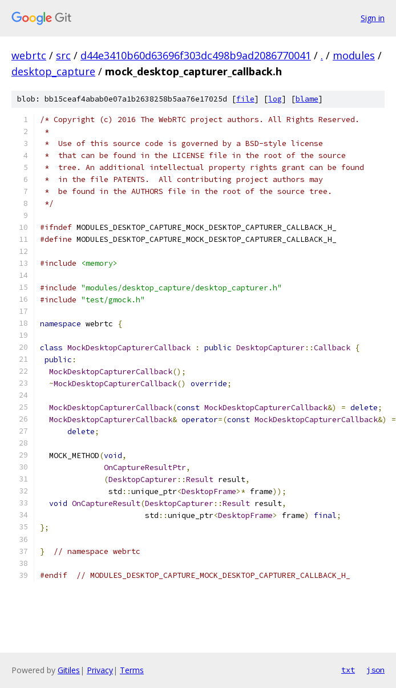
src (63, 55)
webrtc (28, 55)
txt (348, 670)
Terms (132, 670)
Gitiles (69, 670)
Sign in (373, 18)
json (375, 670)
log (275, 99)
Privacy (100, 670)
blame (307, 99)
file (245, 99)
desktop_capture (53, 71)
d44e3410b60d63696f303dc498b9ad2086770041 (195, 55)
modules (354, 55)
